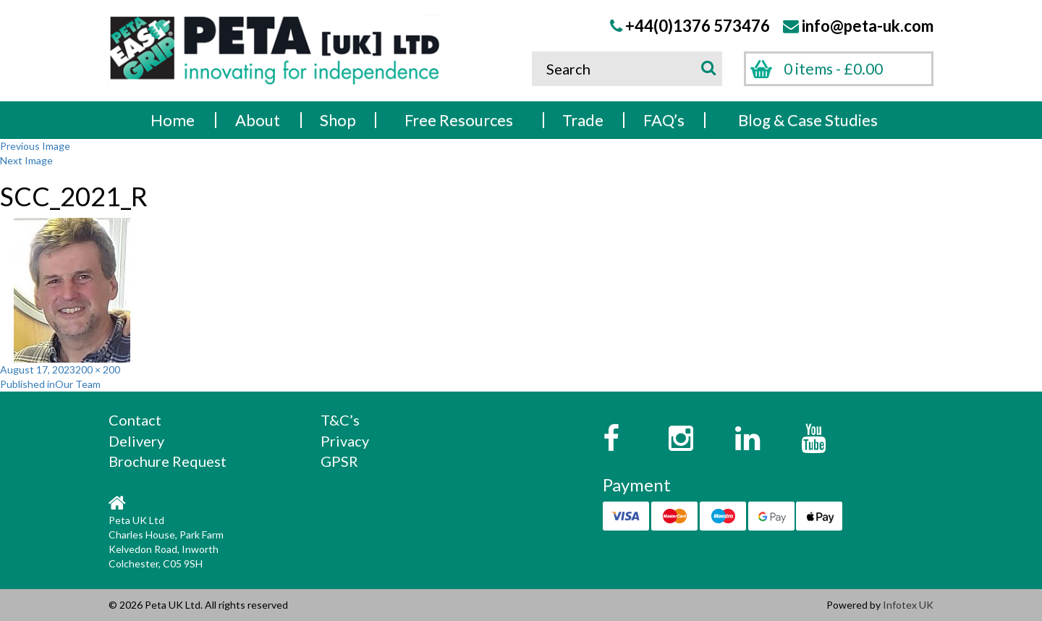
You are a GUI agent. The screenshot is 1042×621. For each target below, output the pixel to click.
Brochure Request (167, 461)
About (257, 120)
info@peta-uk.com (867, 25)
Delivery (136, 440)
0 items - (833, 68)
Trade (582, 120)
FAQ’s (664, 120)
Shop (338, 120)
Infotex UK (908, 605)
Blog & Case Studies (808, 120)
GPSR (339, 461)
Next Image (26, 160)
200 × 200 (97, 369)
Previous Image (35, 146)
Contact (135, 419)
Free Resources (458, 120)
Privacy (345, 440)
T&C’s (340, 419)
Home (173, 120)
